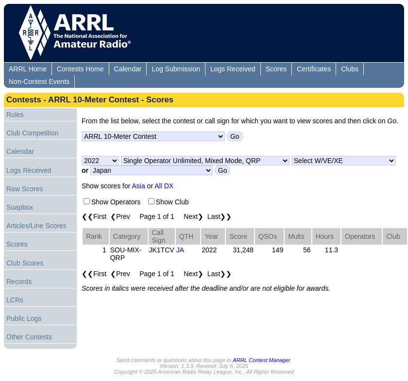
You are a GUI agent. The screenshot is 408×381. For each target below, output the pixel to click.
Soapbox (19, 207)
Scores (276, 69)
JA (180, 250)
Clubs (349, 69)
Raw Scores (24, 189)
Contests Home (80, 69)
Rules (15, 114)
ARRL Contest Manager (261, 360)
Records (19, 281)
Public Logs (23, 318)
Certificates (314, 69)
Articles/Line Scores (36, 226)
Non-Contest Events (39, 81)
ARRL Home (28, 69)
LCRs (14, 300)
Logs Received (232, 69)
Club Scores (24, 263)
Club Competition (32, 133)
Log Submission (176, 69)
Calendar (128, 69)
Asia (138, 186)
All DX (163, 186)
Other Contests (29, 337)
